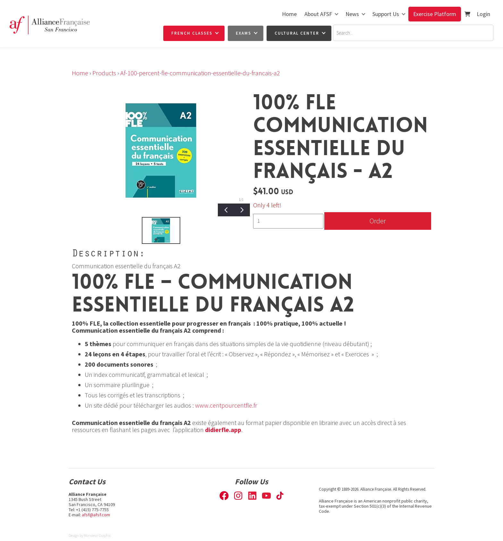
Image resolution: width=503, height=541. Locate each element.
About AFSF (318, 14)
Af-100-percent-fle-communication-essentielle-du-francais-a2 (200, 73)
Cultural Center (297, 33)
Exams (243, 33)
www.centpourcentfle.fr (226, 405)
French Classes (191, 33)
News (352, 14)
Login (483, 14)
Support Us (385, 14)
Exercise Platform (434, 14)
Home (289, 14)
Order (378, 220)
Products (104, 73)
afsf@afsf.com (96, 515)
